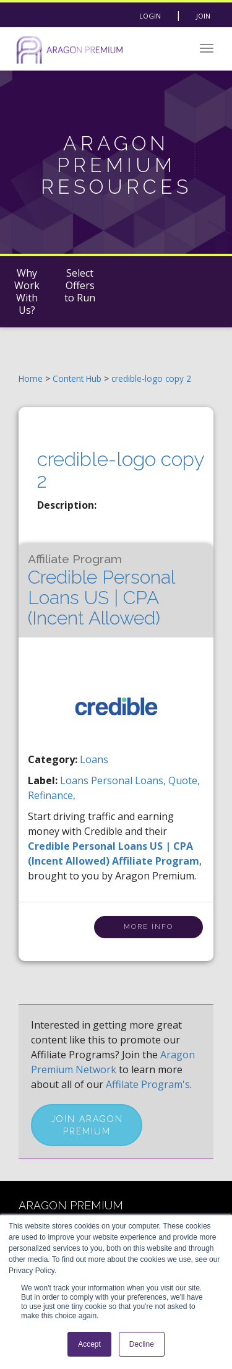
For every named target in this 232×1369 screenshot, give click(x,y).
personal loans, (129, 780)
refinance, (51, 795)
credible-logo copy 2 (151, 378)
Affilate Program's (148, 1084)
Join (203, 15)
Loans (94, 759)
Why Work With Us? (27, 291)
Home (31, 378)
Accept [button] (89, 1344)
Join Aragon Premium (87, 1125)
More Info (148, 927)
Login (150, 15)
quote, (184, 780)
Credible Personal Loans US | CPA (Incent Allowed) (101, 590)
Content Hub (77, 378)
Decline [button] (141, 1344)
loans (75, 780)
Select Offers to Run (79, 285)
